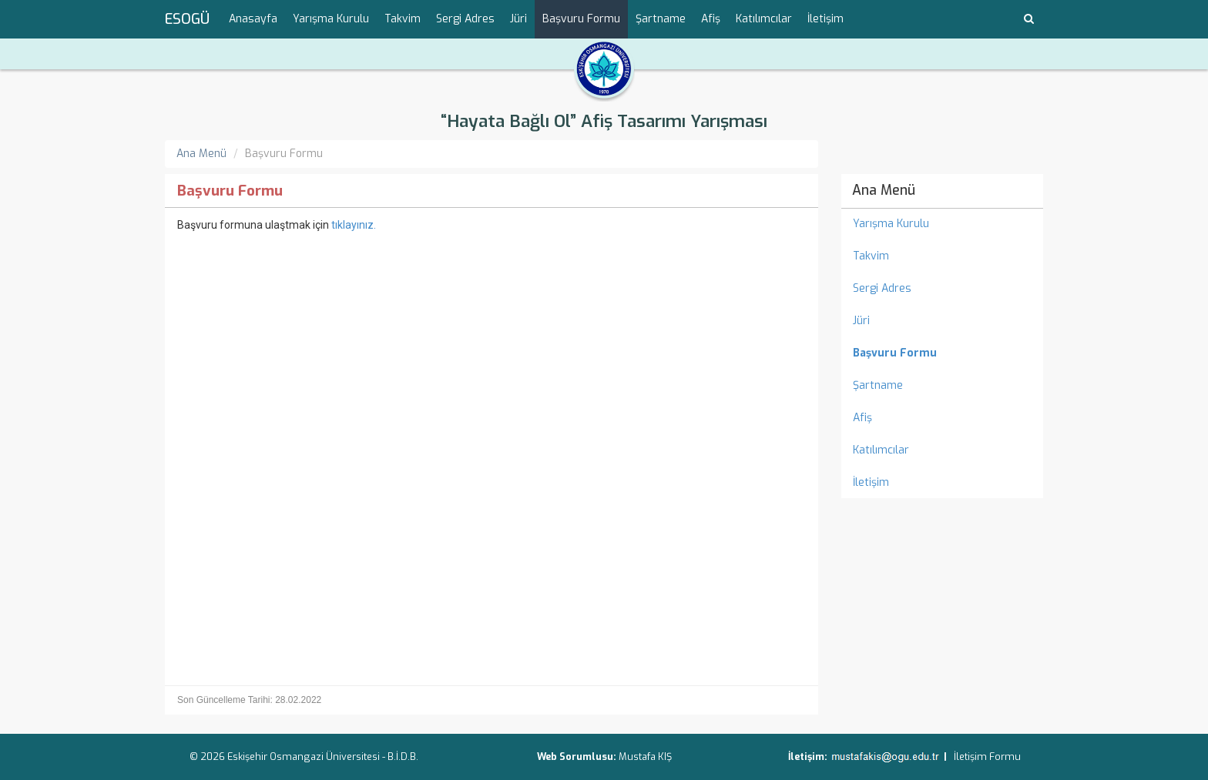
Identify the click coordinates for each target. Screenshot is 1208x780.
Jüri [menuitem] (518, 19)
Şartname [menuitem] (661, 19)
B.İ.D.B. (403, 756)
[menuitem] (942, 353)
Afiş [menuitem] (710, 19)
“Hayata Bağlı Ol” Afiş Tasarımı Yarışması (604, 121)
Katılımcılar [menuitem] (764, 19)
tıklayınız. (353, 225)
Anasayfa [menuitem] (253, 19)
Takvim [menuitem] (402, 19)
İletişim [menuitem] (825, 19)
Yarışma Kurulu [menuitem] (331, 19)
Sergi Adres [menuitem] (465, 19)
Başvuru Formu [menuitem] (581, 19)
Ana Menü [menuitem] (883, 190)
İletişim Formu (987, 756)
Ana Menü (201, 153)
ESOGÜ (187, 19)
